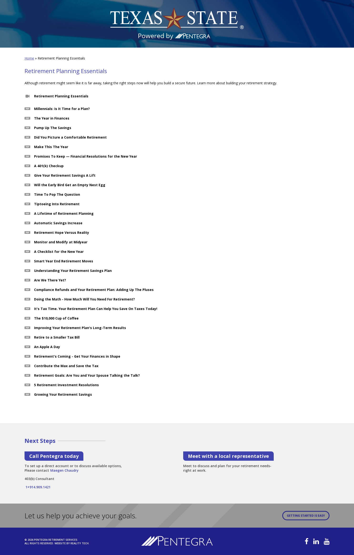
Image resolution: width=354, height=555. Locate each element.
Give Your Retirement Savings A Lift (65, 175)
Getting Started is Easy (306, 516)
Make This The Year (51, 147)
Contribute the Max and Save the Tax (66, 366)
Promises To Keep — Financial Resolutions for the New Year (85, 156)
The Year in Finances (51, 118)
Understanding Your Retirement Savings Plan (73, 270)
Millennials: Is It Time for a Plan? (62, 108)
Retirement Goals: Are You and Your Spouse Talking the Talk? (87, 375)
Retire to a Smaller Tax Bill (57, 337)
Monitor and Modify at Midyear (60, 242)
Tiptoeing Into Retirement (57, 204)
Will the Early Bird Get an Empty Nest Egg (69, 185)
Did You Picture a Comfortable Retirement (70, 137)
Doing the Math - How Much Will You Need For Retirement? (84, 299)
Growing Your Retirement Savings (63, 394)
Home (29, 58)
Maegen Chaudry (64, 469)
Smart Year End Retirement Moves (63, 261)
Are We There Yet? (50, 280)
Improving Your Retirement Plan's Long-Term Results (80, 327)
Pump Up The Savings (52, 127)
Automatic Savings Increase (58, 223)
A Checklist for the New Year (59, 251)
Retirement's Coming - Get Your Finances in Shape (77, 356)
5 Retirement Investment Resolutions (66, 385)
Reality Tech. (80, 543)
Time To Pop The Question (57, 194)
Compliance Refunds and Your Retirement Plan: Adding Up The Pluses (94, 289)
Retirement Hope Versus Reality (61, 232)
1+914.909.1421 (38, 487)
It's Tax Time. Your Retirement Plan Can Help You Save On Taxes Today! (95, 308)
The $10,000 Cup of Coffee (56, 318)
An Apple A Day (47, 347)
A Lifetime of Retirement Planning (64, 213)
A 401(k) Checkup (49, 166)
